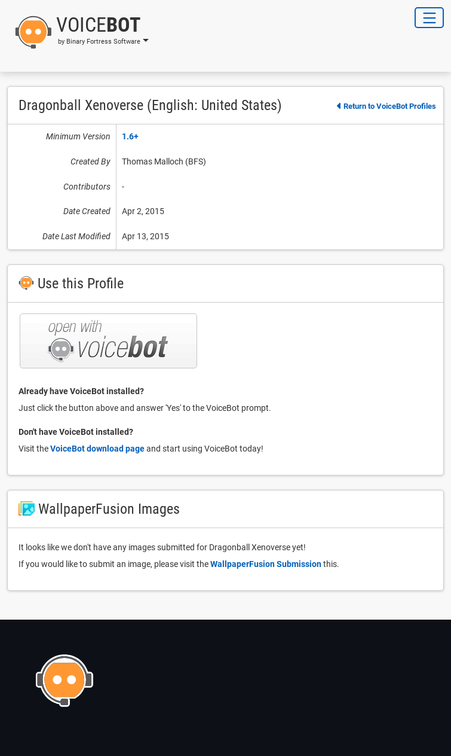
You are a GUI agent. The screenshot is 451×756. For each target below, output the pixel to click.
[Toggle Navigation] (429, 17)
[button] (78, 32)
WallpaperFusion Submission (265, 564)
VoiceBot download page (97, 448)
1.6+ (130, 136)
